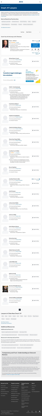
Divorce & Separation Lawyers (25, 400)
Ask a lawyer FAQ (23, 331)
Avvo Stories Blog (4, 393)
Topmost (8, 318)
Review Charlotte (19, 128)
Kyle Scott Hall (12, 273)
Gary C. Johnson (13, 40)
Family (29, 21)
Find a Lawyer (3, 385)
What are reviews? (33, 334)
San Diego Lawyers (14, 401)
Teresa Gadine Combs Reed (15, 297)
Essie (6, 315)
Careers (33, 387)
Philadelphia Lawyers (15, 395)
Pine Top (30, 315)
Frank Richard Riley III (14, 103)
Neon (26, 315)
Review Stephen (19, 116)
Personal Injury (14, 24)
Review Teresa (18, 298)
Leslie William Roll (13, 261)
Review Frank (18, 105)
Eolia (3, 315)
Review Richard (19, 59)
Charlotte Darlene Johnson (15, 127)
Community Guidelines (5, 412)
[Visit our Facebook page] (29, 411)
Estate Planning (23, 21)
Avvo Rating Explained (36, 391)
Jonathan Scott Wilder (14, 151)
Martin (22, 315)
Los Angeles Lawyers (15, 387)
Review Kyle (18, 274)
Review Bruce (18, 168)
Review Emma (18, 239)
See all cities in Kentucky (6, 323)
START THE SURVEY (29, 81)
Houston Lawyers (14, 391)
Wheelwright (13, 318)
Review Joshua (19, 204)
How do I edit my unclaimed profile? (24, 347)
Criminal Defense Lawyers (26, 391)
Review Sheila (18, 251)
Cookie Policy (15, 410)
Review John (18, 192)
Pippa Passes (36, 315)
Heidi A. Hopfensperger (14, 87)
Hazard (14, 315)
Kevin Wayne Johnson (14, 226)
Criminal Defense (15, 21)
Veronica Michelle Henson (15, 285)
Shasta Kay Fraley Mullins (15, 139)
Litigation (34, 21)
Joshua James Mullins (14, 202)
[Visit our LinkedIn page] (36, 411)
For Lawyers (3, 395)
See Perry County (4, 321)
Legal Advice (3, 389)
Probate (20, 24)
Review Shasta (19, 140)
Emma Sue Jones (13, 238)
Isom (18, 315)
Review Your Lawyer (4, 387)
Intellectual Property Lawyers (25, 403)
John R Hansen (12, 191)
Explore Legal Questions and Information (10, 331)
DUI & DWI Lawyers (24, 393)
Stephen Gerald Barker (14, 115)
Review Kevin (18, 227)
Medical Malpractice (6, 24)
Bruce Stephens (13, 167)
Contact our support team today (13, 374)
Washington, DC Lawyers (15, 393)
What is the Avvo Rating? (23, 334)
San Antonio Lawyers (15, 399)
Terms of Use (3, 410)
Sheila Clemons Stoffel (14, 250)
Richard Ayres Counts (14, 58)
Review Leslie (18, 263)
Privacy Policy (9, 410)
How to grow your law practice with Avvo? (10, 344)
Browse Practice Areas (5, 391)
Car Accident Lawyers (25, 397)
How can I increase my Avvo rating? (9, 347)
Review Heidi (18, 88)
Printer (3, 318)
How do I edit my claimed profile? (27, 344)
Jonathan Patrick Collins (14, 179)
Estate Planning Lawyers (25, 395)
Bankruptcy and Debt (6, 21)
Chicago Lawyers (14, 389)
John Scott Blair (12, 214)
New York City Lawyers (15, 385)
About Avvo (34, 385)
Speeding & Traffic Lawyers (24, 406)
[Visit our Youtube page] (39, 411)
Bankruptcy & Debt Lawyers (24, 387)
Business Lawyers (24, 389)
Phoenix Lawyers (14, 397)
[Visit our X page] (32, 411)
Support (33, 389)
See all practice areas (5, 27)
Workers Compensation (28, 24)
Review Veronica (19, 287)
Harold (10, 315)
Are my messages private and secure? (9, 334)
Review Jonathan (19, 180)
